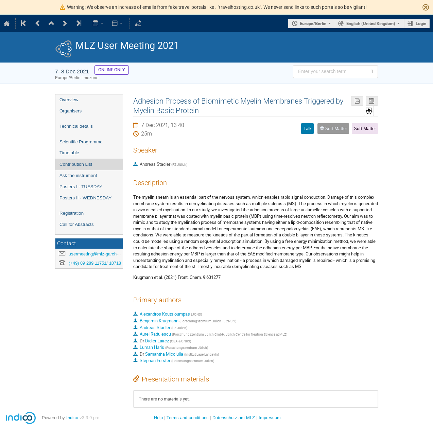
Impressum (270, 418)
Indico (72, 418)
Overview (69, 99)
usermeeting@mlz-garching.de (98, 254)
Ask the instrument (78, 175)
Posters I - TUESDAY (80, 186)
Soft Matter (365, 128)
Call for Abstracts (76, 224)
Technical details (76, 126)
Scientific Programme (81, 141)
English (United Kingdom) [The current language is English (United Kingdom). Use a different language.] (370, 23)
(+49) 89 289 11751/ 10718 (95, 263)
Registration (71, 213)
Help (158, 418)
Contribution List (75, 164)
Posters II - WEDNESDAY (85, 197)
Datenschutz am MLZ (233, 418)
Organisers (70, 110)
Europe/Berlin (313, 23)
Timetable (69, 152)
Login (421, 23)
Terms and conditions (188, 418)
